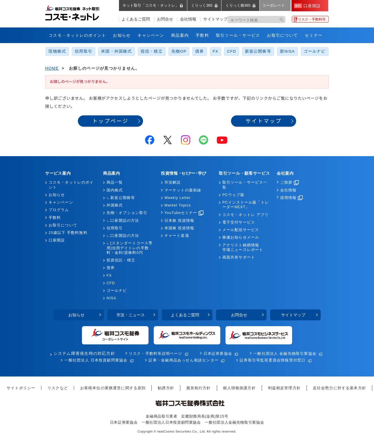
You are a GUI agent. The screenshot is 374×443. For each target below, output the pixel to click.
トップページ (110, 121)
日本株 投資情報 (179, 221)
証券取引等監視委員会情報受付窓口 (272, 360)
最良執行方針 (198, 388)
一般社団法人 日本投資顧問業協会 (95, 360)
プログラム (59, 210)
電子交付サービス (238, 222)
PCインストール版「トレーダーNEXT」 (245, 204)
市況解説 (172, 182)
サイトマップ (215, 19)
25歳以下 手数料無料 (68, 233)
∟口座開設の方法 (123, 221)
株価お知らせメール (240, 237)
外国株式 (115, 205)
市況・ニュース (130, 315)
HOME (52, 68)
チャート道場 (176, 236)
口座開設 (57, 240)
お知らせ (122, 35)
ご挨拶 (289, 182)
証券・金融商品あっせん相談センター (183, 360)
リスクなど (57, 388)
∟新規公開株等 (121, 198)
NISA (111, 298)
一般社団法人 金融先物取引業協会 (284, 353)
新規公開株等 (258, 51)
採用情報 (291, 197)
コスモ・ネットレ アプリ (245, 215)
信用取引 (83, 51)
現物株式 (57, 51)
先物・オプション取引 (127, 213)
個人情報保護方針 (239, 388)
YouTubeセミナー (184, 213)
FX (216, 51)
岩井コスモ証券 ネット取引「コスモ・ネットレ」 (79, 12)
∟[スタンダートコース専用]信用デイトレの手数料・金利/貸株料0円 (130, 248)
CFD (231, 51)
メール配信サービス (240, 230)
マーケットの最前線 (182, 190)
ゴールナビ (315, 51)
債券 (199, 51)
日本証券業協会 (218, 353)
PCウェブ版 (233, 195)
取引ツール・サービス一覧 (244, 184)
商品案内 (180, 35)
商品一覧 (115, 182)
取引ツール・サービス (238, 35)
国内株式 (115, 190)
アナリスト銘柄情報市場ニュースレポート (242, 247)
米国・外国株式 (116, 51)
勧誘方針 (166, 388)
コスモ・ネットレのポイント (77, 35)
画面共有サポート (238, 257)
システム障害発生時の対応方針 (84, 353)
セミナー (313, 35)
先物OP (178, 51)
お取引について (282, 35)
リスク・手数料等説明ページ (155, 353)
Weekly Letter (177, 198)
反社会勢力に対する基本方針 (339, 388)
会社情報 (188, 19)
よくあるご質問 (136, 19)
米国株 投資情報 (179, 228)
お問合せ (165, 19)
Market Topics (177, 205)
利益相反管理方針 (284, 388)
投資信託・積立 (121, 260)
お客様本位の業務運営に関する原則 (113, 388)
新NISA (287, 51)
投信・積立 (152, 51)
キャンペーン (151, 35)
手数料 (202, 35)
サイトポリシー (21, 388)
